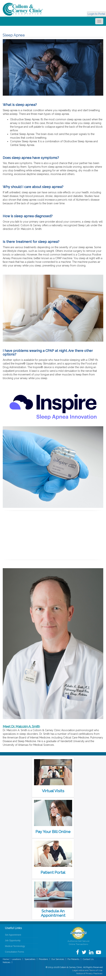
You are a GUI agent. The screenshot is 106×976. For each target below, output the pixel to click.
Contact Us (88, 959)
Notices (6, 962)
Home (6, 959)
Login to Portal (96, 13)
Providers (43, 959)
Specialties (30, 959)
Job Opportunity (13, 940)
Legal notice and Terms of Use (87, 970)
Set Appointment (13, 935)
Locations (16, 959)
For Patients (73, 959)
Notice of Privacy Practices (89, 973)
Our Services (57, 959)
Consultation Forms (14, 952)
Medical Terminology (15, 946)
